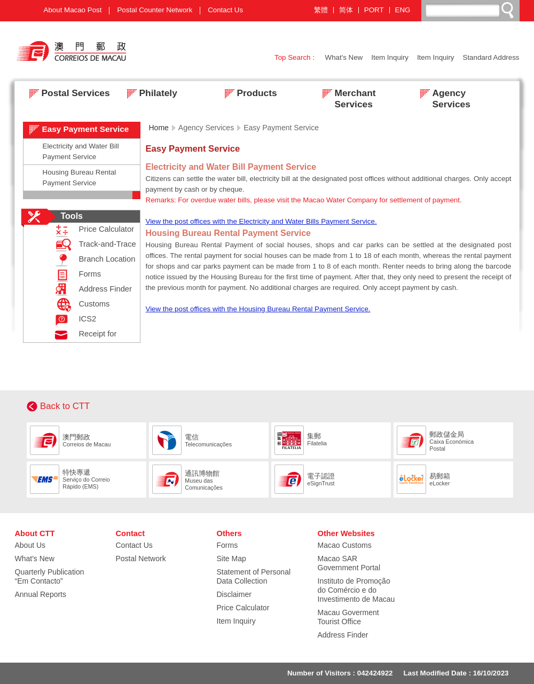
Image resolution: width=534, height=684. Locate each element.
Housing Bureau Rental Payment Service (79, 177)
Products (247, 94)
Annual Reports (41, 594)
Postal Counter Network (154, 10)
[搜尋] (471, 10)
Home (159, 127)
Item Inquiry (390, 57)
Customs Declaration (84, 305)
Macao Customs (345, 545)
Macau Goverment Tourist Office (348, 617)
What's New (344, 57)
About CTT (35, 533)
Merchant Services (346, 94)
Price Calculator (92, 230)
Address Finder (91, 290)
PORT (374, 10)
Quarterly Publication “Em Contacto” (49, 576)
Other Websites (346, 533)
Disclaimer (234, 594)
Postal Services (66, 94)
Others (229, 533)
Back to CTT (65, 406)
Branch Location (93, 260)
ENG (403, 10)
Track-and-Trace (93, 245)
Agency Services (442, 94)
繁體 (321, 10)
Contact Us (225, 10)
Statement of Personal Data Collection (254, 576)
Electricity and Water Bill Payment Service (81, 151)
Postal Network (141, 558)
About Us (30, 545)
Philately (149, 94)
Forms (75, 275)
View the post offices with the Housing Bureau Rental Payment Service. (258, 309)
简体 (346, 10)
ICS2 (73, 320)
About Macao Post (73, 10)
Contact (130, 533)
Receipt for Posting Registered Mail (70, 335)
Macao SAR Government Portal (349, 563)
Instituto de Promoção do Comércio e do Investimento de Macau (356, 590)
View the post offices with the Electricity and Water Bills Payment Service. (261, 221)
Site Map (231, 558)
